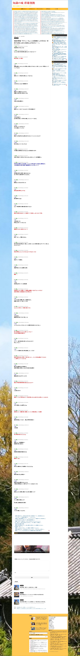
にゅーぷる (50, 623)
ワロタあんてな (51, 626)
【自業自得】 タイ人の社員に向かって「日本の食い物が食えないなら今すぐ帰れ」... (26, 13)
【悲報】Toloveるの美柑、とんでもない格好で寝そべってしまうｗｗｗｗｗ (51, 14)
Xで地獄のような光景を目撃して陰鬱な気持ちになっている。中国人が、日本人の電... (53, 15)
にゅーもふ (50, 624)
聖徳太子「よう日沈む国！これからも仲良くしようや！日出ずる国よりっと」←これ (31, 608)
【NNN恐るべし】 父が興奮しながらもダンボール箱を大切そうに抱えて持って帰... (52, 33)
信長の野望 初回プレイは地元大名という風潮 (28, 587)
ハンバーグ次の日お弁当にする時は (46, 13)
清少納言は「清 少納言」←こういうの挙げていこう (26, 607)
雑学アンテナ (51, 621)
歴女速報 (50, 620)
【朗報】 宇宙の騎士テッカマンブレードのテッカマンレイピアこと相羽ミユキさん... (53, 25)
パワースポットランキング (54, 651)
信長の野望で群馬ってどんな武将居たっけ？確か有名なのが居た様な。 (33, 601)
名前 (15, 572)
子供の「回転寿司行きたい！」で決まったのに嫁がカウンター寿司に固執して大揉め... (26, 23)
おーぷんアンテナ (51, 627)
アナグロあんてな (51, 618)
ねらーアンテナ (51, 622)
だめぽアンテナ (51, 625)
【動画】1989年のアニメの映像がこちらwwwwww (48, 11)
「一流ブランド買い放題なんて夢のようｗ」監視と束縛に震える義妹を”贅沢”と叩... (25, 24)
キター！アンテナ (51, 628)
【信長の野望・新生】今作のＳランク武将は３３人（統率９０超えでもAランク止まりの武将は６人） (41, 619)
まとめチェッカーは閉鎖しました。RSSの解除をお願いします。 (23, 33)
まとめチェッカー (51, 619)
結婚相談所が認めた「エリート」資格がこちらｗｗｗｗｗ (39, 645)
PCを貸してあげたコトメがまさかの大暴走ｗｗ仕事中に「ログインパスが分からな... (26, 14)
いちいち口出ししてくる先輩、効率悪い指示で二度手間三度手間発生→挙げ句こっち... (26, 15)
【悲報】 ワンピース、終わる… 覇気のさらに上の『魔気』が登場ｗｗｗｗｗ (51, 23)
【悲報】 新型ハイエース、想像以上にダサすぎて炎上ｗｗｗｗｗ (50, 24)
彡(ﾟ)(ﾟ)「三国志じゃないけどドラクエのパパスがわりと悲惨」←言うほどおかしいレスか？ (41, 628)
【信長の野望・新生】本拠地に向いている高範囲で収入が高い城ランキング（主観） (41, 624)
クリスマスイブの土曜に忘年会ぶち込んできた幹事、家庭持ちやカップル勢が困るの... (26, 25)
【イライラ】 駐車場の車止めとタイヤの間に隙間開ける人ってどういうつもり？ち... (53, 12)
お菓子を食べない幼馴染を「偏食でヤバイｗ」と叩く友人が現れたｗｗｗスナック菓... (26, 16)
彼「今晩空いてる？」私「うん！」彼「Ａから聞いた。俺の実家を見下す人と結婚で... (26, 12)
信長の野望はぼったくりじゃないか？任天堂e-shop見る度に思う (32, 594)
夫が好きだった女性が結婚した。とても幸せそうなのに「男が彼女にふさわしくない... (53, 16)
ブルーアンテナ (51, 629)
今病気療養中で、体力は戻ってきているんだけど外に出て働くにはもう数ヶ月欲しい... (26, 26)
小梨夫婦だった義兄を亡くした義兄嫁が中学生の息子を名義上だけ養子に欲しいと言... (26, 11)
